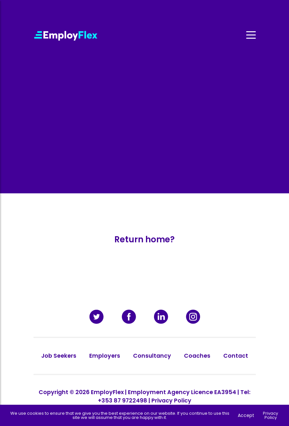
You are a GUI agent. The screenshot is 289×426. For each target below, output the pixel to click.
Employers (104, 356)
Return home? (144, 239)
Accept (246, 415)
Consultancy (152, 356)
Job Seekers (58, 356)
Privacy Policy (171, 400)
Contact (235, 356)
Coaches (197, 356)
